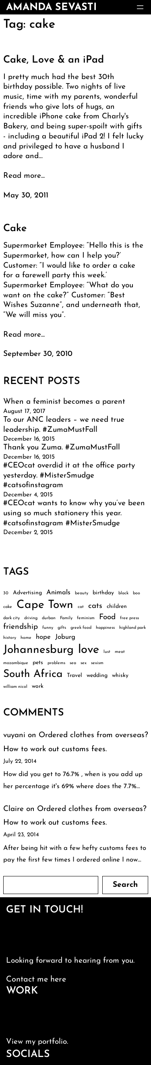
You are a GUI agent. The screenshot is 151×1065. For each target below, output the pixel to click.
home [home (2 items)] (26, 638)
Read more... (24, 176)
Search (125, 885)
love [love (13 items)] (88, 650)
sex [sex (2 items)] (84, 663)
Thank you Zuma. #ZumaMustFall (61, 447)
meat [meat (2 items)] (120, 652)
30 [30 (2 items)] (5, 593)
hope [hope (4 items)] (43, 637)
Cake (15, 229)
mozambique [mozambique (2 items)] (15, 663)
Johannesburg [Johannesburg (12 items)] (38, 650)
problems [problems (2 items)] (56, 663)
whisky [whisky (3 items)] (120, 676)
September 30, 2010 (37, 354)
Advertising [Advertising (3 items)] (27, 593)
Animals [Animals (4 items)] (58, 592)
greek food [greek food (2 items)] (80, 628)
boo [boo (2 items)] (136, 593)
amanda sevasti (51, 7)
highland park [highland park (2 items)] (132, 628)
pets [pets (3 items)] (38, 663)
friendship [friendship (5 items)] (20, 627)
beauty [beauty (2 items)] (81, 593)
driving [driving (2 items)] (30, 618)
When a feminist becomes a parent (64, 402)
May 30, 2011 (25, 195)
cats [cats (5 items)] (95, 606)
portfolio (52, 1042)
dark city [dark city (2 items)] (11, 618)
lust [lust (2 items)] (106, 652)
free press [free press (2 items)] (129, 618)
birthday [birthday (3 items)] (103, 593)
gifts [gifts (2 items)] (62, 628)
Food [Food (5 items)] (107, 617)
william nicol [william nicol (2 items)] (15, 687)
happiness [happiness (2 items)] (105, 628)
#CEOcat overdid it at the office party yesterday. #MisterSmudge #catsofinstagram (69, 475)
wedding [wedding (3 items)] (97, 676)
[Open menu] (140, 7)
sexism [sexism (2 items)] (97, 663)
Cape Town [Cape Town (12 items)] (45, 605)
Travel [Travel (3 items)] (74, 676)
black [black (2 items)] (123, 593)
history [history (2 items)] (9, 638)
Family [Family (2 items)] (66, 618)
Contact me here (36, 980)
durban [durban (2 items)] (49, 618)
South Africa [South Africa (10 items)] (32, 674)
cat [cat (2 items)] (81, 607)
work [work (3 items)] (37, 686)
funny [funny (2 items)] (47, 628)
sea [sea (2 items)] (73, 663)
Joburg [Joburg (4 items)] (65, 637)
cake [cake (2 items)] (7, 607)
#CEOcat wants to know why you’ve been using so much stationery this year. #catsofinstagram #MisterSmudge (74, 513)
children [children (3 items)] (117, 607)
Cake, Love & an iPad (53, 60)
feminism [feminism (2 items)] (86, 618)
